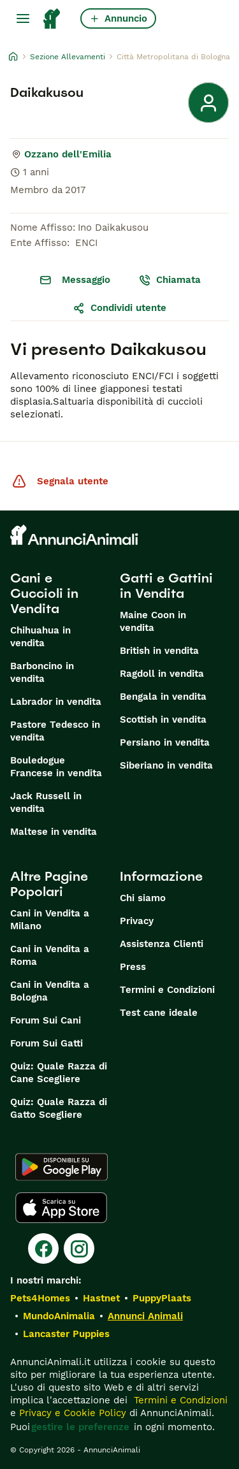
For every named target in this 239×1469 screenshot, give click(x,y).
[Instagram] (79, 1248)
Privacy (137, 921)
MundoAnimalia (59, 1316)
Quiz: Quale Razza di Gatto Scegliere (58, 1108)
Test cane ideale (159, 1012)
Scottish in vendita (163, 719)
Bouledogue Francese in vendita (56, 767)
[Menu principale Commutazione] (23, 18)
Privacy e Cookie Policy (71, 1413)
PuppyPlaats (162, 1298)
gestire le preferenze (80, 1427)
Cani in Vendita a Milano (49, 920)
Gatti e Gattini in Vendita (166, 585)
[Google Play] (61, 1167)
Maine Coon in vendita (153, 621)
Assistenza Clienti (161, 944)
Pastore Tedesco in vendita (55, 731)
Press (133, 967)
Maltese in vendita (53, 831)
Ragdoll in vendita (162, 673)
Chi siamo (143, 898)
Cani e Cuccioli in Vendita (44, 593)
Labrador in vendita (55, 701)
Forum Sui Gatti (46, 1043)
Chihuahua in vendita (40, 637)
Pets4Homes (40, 1298)
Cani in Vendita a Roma (49, 955)
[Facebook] (43, 1248)
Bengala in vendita (163, 696)
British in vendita (159, 650)
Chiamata (169, 279)
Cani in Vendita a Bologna (49, 991)
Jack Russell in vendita (46, 802)
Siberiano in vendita (166, 765)
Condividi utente (119, 307)
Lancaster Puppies (66, 1334)
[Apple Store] (61, 1207)
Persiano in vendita (165, 742)
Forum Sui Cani (45, 1020)
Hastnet (101, 1298)
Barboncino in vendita (42, 672)
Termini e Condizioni (167, 989)
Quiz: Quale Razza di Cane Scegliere (58, 1072)
